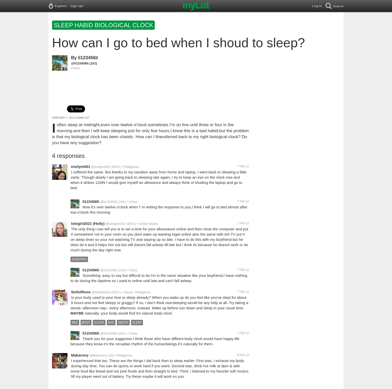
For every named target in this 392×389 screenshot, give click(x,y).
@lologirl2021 (116, 224)
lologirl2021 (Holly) (87, 223)
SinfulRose (80, 292)
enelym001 (80, 166)
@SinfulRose (101, 292)
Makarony (79, 355)
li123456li (88, 57)
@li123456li (80, 63)
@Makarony (98, 355)
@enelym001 (100, 167)
